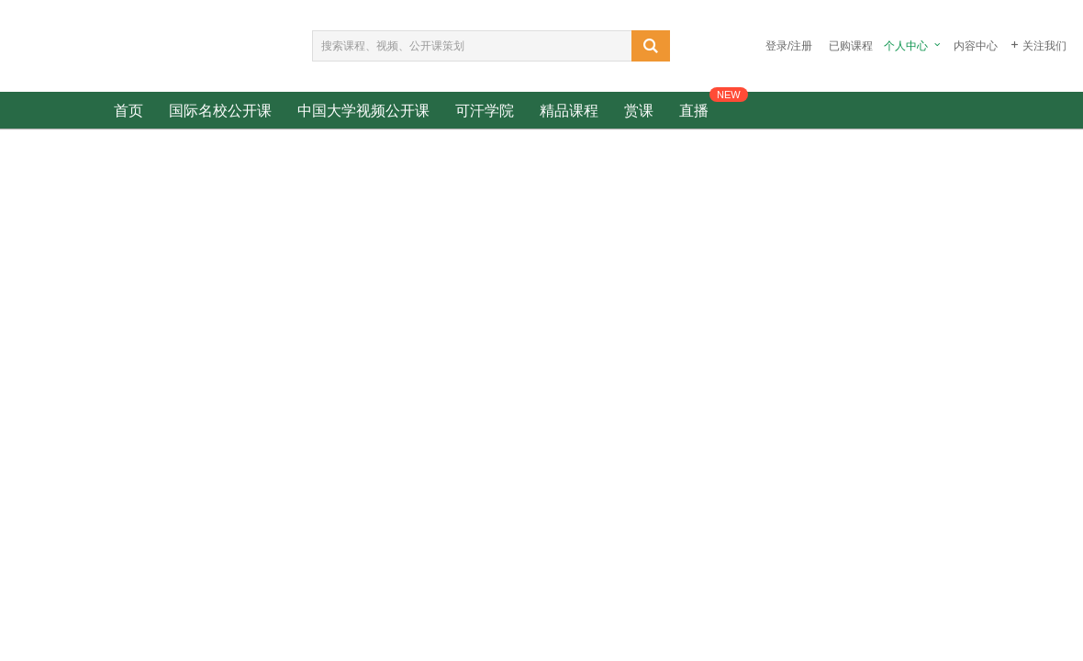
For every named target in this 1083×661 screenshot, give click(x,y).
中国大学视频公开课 (363, 110)
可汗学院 (484, 110)
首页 (128, 110)
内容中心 (976, 45)
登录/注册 (788, 45)
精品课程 (569, 110)
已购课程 (851, 45)
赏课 (638, 110)
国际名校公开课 (220, 110)
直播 (694, 110)
